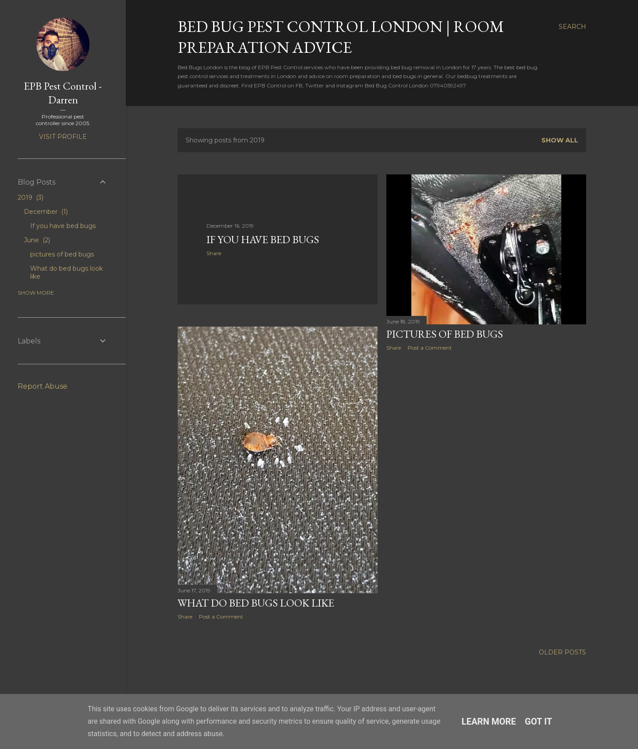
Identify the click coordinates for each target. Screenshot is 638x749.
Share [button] (213, 253)
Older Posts (562, 652)
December (46, 212)
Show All (559, 140)
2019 (30, 197)
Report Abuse (42, 386)
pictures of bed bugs (444, 334)
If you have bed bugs (262, 239)
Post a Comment (430, 347)
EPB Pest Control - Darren (63, 92)
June (37, 240)
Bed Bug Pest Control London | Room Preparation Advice (341, 37)
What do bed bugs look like (256, 603)
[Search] (572, 26)
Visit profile (63, 137)
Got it (538, 721)
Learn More (489, 721)
